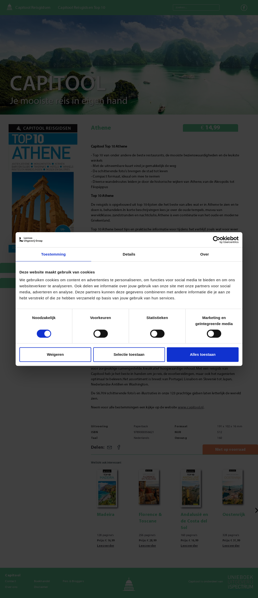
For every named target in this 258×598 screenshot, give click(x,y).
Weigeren (55, 354)
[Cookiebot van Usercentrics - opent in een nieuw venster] (217, 239)
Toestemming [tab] (53, 254)
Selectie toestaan (129, 354)
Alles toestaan (203, 354)
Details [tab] (129, 254)
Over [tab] (204, 254)
